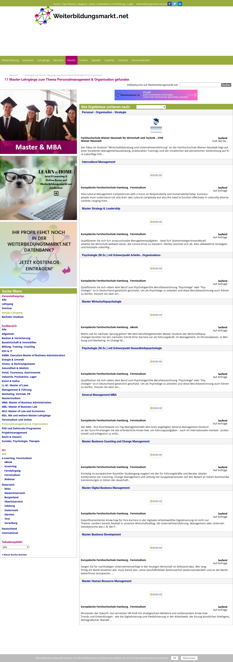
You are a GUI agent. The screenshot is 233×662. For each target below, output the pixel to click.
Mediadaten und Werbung (111, 3)
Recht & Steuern (12, 436)
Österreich (8, 484)
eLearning (10, 466)
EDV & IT (7, 351)
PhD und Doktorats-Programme (21, 428)
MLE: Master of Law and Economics (23, 411)
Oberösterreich (13, 501)
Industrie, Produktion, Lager (19, 376)
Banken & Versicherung (16, 338)
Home (56, 3)
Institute (123, 60)
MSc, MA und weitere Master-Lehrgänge (26, 415)
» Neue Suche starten (14, 554)
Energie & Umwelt (13, 359)
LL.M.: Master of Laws (15, 385)
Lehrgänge (43, 60)
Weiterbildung (10, 60)
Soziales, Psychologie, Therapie (21, 441)
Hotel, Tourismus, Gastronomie (21, 372)
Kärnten (9, 514)
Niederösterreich (14, 493)
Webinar (9, 479)
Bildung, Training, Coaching (18, 346)
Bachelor (58, 60)
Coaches (110, 60)
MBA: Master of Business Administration (26, 402)
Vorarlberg (10, 523)
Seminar (7, 308)
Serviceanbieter (141, 60)
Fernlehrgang (12, 470)
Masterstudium (11, 398)
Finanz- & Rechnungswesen (18, 363)
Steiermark (11, 510)
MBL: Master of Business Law (19, 406)
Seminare (28, 60)
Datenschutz (189, 658)
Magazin (82, 3)
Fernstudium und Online (17, 419)
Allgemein (8, 334)
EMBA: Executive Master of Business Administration (33, 355)
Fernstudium (12, 475)
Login (130, 3)
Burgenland (11, 497)
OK (174, 658)
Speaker (96, 60)
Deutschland (9, 528)
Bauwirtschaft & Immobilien (19, 342)
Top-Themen (69, 3)
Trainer (83, 60)
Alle (4, 299)
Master (71, 60)
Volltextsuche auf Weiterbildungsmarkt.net (152, 84)
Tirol (7, 518)
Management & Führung (17, 389)
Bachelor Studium (13, 317)
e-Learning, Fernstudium (17, 458)
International (10, 533)
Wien (7, 488)
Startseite (13, 75)
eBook (8, 462)
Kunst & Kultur (11, 381)
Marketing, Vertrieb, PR (16, 394)
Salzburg (9, 505)
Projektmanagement (14, 432)
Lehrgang (7, 304)
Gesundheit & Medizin (15, 368)
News (92, 3)
